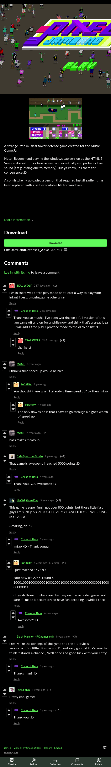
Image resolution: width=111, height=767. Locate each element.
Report (48, 747)
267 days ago (42, 285)
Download (55, 243)
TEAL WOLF (24, 285)
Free (16, 752)
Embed (58, 747)
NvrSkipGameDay (27, 500)
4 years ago (34, 364)
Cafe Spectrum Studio (30, 456)
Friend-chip (23, 690)
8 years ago (63, 636)
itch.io (7, 747)
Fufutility (26, 384)
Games (8, 752)
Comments (77, 762)
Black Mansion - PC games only (35, 636)
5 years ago (47, 500)
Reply (12, 303)
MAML (21, 364)
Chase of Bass (29, 310)
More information (19, 220)
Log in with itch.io (17, 272)
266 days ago (48, 310)
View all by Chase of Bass (27, 747)
